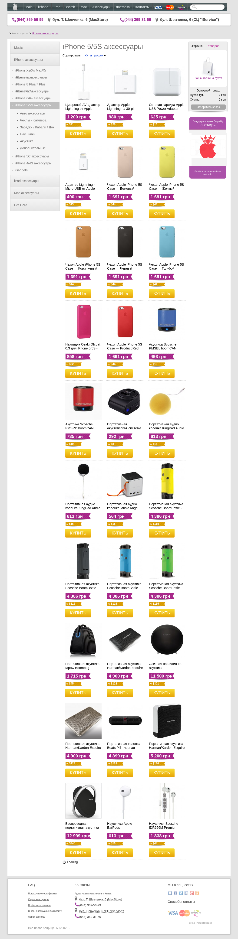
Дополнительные (33, 148)
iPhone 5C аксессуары (32, 156)
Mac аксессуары (26, 193)
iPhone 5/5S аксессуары (33, 105)
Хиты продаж (95, 55)
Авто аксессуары (33, 113)
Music (18, 47)
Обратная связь (36, 917)
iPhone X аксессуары (31, 77)
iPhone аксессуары (45, 33)
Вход (192, 922)
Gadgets (21, 170)
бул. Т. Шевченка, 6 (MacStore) (80, 20)
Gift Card (20, 205)
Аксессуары (101, 7)
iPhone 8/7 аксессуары (32, 91)
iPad (57, 7)
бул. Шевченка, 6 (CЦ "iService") (189, 20)
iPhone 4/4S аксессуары (33, 163)
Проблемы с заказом (39, 905)
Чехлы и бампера (33, 120)
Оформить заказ (208, 107)
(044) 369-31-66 (137, 20)
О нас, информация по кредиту (45, 911)
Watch (70, 7)
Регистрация (204, 922)
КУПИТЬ (78, 133)
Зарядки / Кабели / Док (37, 127)
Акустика (26, 141)
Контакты (142, 7)
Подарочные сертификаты (42, 893)
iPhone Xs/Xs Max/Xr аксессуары (30, 71)
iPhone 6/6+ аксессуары (33, 98)
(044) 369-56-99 (30, 20)
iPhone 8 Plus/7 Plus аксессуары (30, 85)
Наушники (27, 134)
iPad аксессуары (26, 181)
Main (29, 7)
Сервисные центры (38, 899)
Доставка (123, 7)
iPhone (43, 7)
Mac (84, 7)
